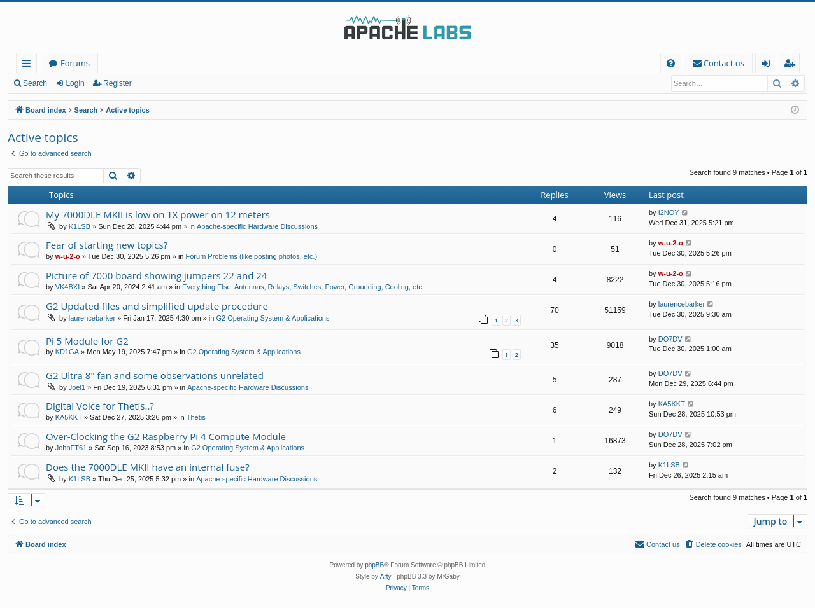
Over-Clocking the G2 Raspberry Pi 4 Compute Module (166, 436)
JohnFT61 (71, 448)
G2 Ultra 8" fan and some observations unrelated (155, 375)
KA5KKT (68, 417)
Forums (75, 63)
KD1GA (67, 352)
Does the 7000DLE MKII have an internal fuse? (148, 466)
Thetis (196, 417)
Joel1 (77, 387)
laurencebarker (92, 318)
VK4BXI (67, 287)
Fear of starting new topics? (106, 244)
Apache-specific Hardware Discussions (257, 226)
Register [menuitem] (792, 65)
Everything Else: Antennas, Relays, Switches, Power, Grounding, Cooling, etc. (303, 287)
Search (35, 83)
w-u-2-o (67, 256)
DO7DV (670, 339)
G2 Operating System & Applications (273, 318)
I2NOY (668, 212)
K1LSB (79, 226)
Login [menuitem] (768, 65)
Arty (386, 576)
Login (75, 83)
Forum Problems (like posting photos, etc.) (252, 256)
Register (117, 83)
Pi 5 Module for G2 (87, 341)
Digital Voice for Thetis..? (100, 405)
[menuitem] (671, 63)
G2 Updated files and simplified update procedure (157, 306)
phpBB (374, 565)
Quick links (29, 65)
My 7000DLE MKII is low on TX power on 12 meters (158, 214)
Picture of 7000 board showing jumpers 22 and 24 (156, 275)
